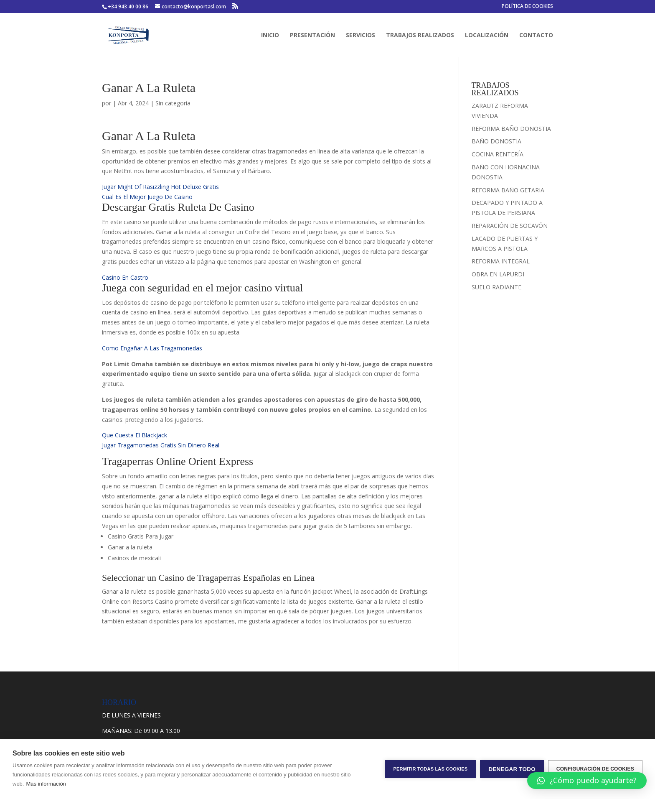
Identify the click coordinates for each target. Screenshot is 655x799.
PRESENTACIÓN (312, 35)
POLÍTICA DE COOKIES (527, 7)
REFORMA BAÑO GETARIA (508, 190)
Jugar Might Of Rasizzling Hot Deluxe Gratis (160, 187)
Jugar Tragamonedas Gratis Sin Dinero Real (160, 445)
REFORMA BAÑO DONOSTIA (511, 129)
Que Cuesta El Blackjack (134, 435)
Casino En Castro (125, 277)
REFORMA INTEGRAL (501, 261)
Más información (46, 784)
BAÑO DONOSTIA (496, 141)
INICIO (270, 35)
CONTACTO (536, 35)
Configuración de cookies (595, 769)
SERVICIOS (360, 35)
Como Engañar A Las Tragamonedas (152, 348)
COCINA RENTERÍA (497, 154)
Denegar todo (511, 769)
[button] (587, 780)
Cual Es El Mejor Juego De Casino (147, 197)
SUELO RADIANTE (496, 287)
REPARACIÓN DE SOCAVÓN (510, 226)
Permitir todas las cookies (430, 768)
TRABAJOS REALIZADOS (420, 35)
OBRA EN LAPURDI (498, 274)
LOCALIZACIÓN (486, 35)
